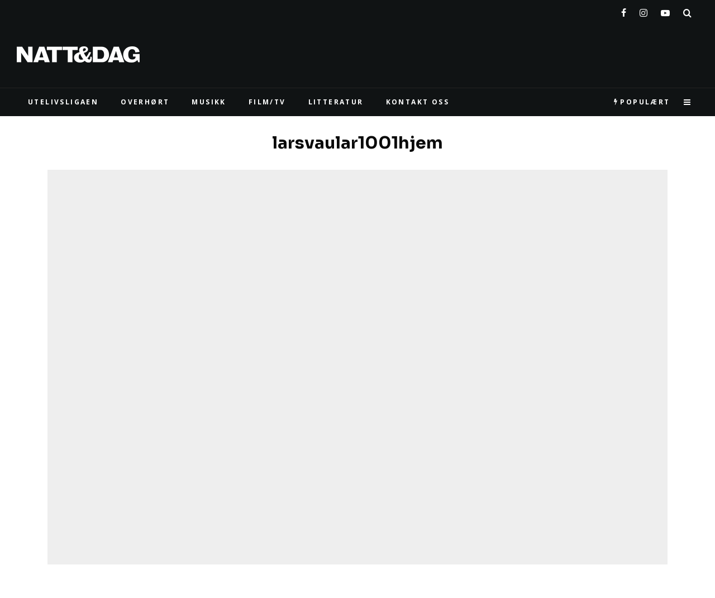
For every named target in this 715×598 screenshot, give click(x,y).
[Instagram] (643, 10)
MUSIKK (209, 102)
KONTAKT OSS (417, 102)
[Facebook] (623, 10)
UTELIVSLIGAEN (63, 102)
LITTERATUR (336, 102)
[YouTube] (665, 10)
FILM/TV (267, 102)
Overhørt (145, 102)
